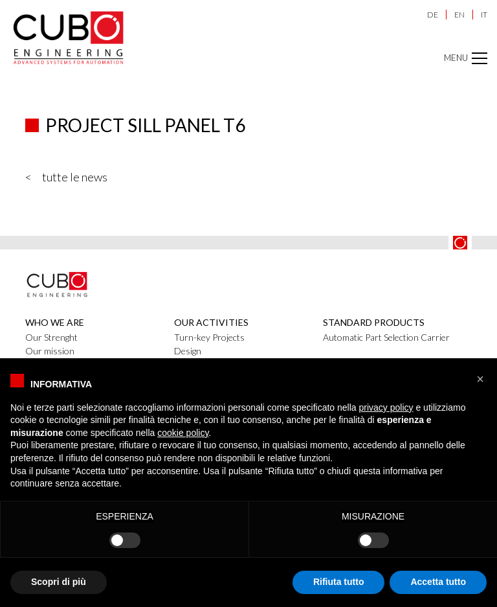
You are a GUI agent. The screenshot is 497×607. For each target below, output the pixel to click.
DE (432, 14)
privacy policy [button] (386, 407)
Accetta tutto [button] (438, 582)
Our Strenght (51, 337)
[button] (480, 379)
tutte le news (74, 177)
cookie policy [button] (182, 433)
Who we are (54, 322)
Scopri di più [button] (58, 582)
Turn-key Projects (209, 337)
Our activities (211, 322)
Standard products (374, 322)
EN (459, 14)
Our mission (49, 350)
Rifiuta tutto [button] (338, 582)
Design (187, 350)
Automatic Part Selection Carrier (386, 337)
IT (484, 14)
